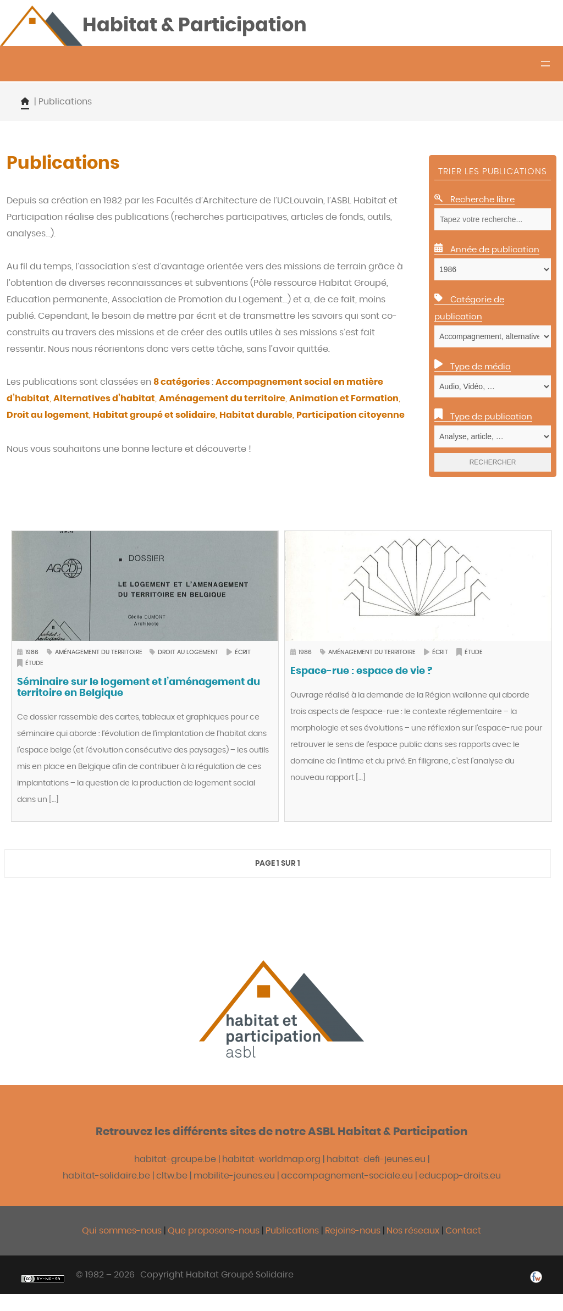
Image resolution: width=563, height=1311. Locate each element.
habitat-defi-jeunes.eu (376, 1159)
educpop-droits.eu (460, 1176)
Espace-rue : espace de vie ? (361, 672)
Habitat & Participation (198, 26)
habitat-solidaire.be (106, 1176)
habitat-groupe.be (175, 1159)
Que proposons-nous (214, 1231)
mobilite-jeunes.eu (234, 1176)
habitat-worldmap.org (271, 1159)
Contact (463, 1231)
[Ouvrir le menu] (545, 64)
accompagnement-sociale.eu (347, 1176)
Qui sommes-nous (122, 1231)
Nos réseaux (413, 1231)
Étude (34, 664)
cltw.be (171, 1176)
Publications (293, 1231)
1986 (31, 653)
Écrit (243, 653)
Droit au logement (188, 653)
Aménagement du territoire (99, 653)
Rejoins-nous (354, 1231)
